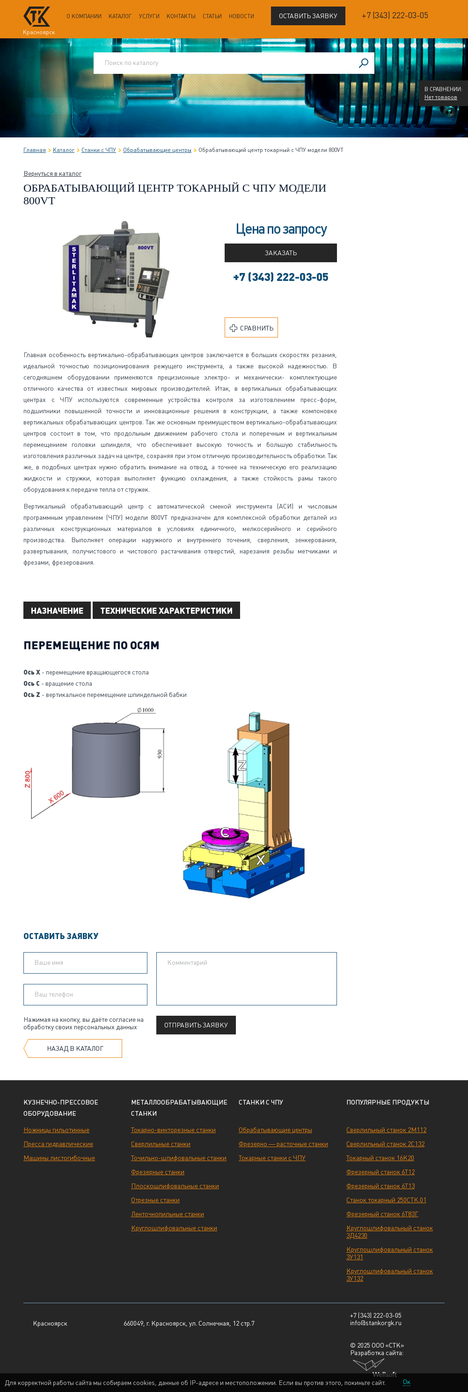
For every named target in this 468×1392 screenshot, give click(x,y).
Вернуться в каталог (52, 173)
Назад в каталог (75, 1048)
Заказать (281, 253)
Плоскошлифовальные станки (175, 1186)
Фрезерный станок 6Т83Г (382, 1214)
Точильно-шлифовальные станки (179, 1158)
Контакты (181, 16)
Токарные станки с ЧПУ (272, 1158)
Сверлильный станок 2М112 (386, 1130)
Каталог (120, 16)
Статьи (212, 16)
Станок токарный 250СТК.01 (386, 1200)
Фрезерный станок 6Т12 (380, 1172)
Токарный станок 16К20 (380, 1158)
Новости (241, 16)
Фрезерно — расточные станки (283, 1144)
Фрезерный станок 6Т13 (380, 1186)
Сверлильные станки (160, 1144)
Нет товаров (440, 97)
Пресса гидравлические (58, 1144)
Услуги (149, 16)
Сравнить (251, 328)
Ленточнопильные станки (167, 1214)
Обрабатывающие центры (275, 1130)
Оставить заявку (308, 16)
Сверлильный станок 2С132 (385, 1144)
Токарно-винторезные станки (173, 1130)
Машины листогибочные (59, 1158)
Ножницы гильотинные (56, 1130)
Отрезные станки (155, 1200)
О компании (84, 16)
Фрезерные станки (157, 1172)
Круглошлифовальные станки (174, 1228)
